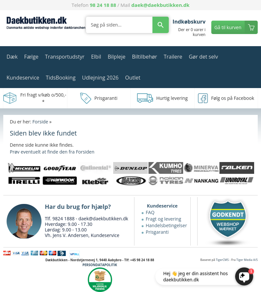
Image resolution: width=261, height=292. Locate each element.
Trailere (173, 56)
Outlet (132, 77)
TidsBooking (61, 77)
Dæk (12, 56)
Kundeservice (23, 77)
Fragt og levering (163, 219)
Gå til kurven (228, 27)
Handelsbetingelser (166, 225)
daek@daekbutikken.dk (160, 5)
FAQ (150, 212)
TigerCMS (222, 260)
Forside (40, 122)
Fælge (31, 56)
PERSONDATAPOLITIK (99, 265)
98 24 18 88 (103, 5)
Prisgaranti (157, 232)
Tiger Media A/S (247, 260)
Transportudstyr (65, 56)
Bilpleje (116, 56)
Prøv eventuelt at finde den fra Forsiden (52, 152)
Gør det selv (203, 56)
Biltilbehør (144, 56)
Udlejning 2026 (100, 77)
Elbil (96, 56)
